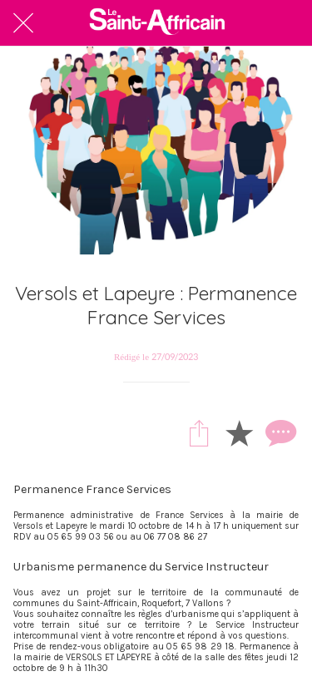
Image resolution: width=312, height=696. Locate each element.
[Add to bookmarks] (239, 432)
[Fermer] (23, 23)
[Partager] (199, 432)
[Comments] (279, 432)
